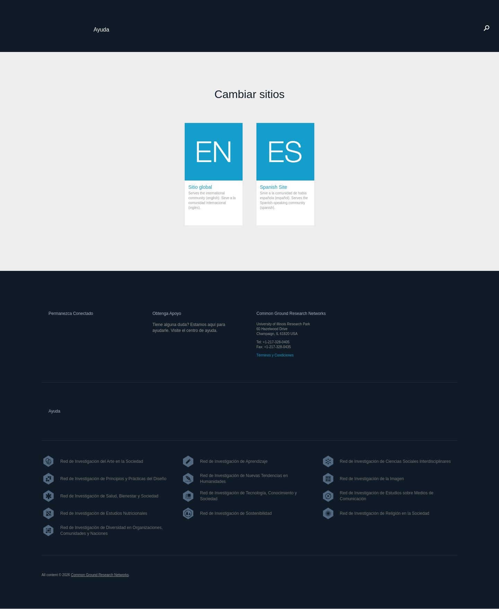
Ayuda (101, 30)
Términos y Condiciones (275, 355)
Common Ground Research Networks (100, 575)
